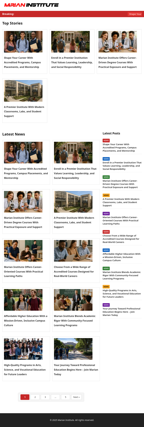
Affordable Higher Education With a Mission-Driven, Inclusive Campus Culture (25, 320)
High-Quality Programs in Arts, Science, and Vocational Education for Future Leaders (25, 369)
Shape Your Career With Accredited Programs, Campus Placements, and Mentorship (22, 62)
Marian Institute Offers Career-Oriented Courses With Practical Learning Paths (23, 271)
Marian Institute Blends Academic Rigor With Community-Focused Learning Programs (75, 320)
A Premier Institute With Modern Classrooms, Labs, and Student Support (24, 111)
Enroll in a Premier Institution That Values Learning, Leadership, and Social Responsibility (72, 62)
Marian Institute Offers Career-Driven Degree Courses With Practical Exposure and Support (117, 62)
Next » (76, 397)
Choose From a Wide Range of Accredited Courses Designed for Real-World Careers (74, 271)
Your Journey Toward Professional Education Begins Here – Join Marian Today (76, 369)
